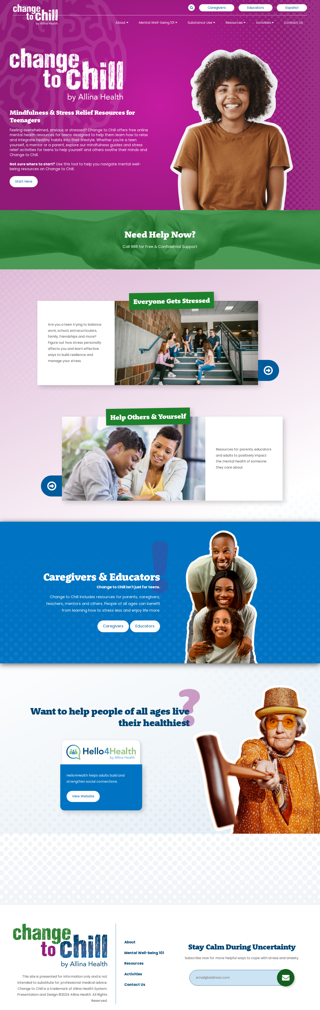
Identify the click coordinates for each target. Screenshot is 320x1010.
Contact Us (293, 23)
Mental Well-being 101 (158, 23)
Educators (255, 8)
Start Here (23, 181)
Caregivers (217, 8)
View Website (83, 796)
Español (291, 8)
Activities (265, 23)
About (121, 23)
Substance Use (201, 23)
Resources (235, 23)
